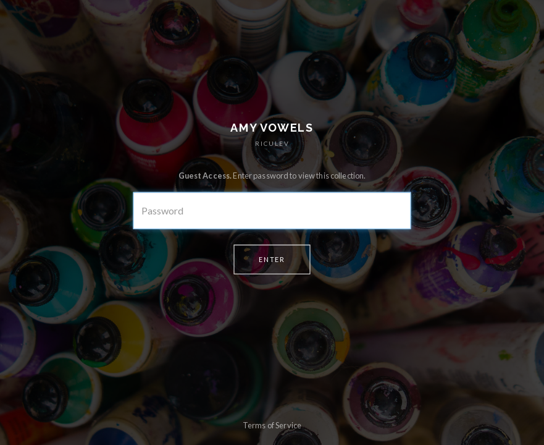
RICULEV (272, 143)
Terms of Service (272, 425)
